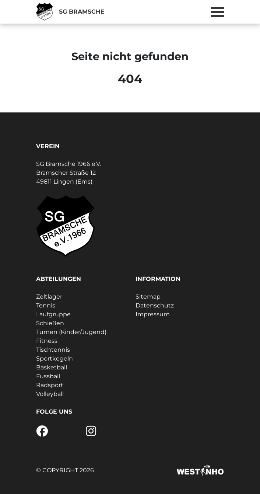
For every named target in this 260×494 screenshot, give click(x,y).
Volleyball (50, 393)
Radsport (49, 385)
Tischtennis (53, 349)
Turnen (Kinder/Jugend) (71, 331)
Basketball (51, 367)
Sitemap (148, 296)
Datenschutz (155, 305)
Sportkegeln (54, 358)
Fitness (46, 340)
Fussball (48, 376)
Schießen (50, 323)
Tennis (45, 305)
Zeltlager (49, 296)
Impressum (153, 314)
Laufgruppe (53, 314)
